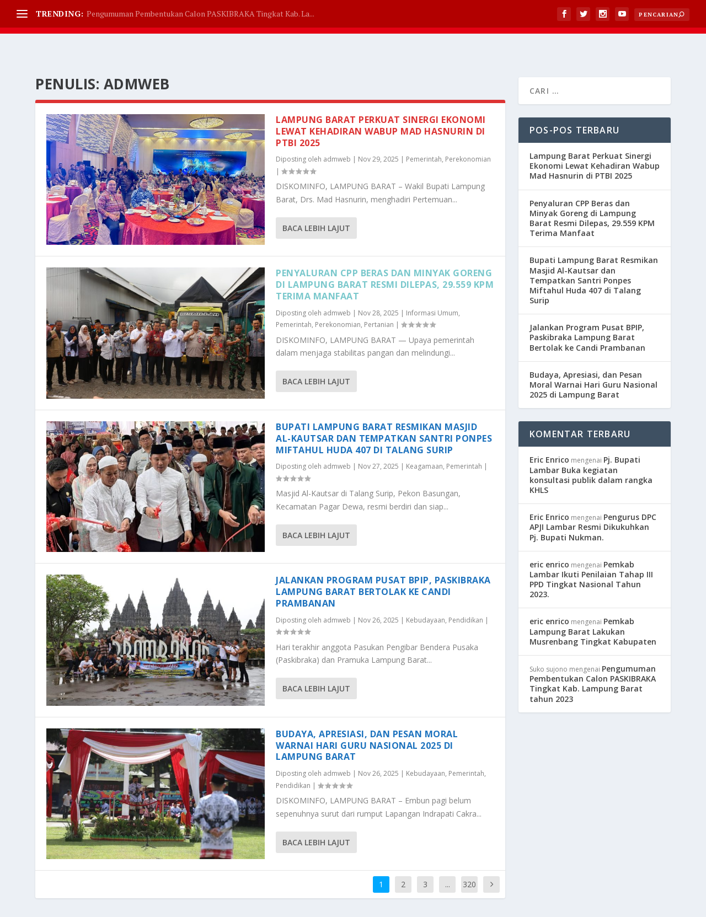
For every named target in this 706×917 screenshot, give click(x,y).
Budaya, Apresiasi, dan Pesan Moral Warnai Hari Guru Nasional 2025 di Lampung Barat (367, 718)
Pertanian (379, 297)
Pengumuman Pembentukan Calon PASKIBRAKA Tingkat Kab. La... (200, 13)
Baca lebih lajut (316, 200)
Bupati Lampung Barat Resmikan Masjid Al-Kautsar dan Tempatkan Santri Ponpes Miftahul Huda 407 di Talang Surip (384, 410)
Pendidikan (465, 592)
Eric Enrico (549, 432)
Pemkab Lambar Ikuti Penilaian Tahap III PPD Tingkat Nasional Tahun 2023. (591, 552)
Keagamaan (424, 438)
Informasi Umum (432, 285)
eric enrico (549, 537)
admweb (337, 131)
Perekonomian (468, 131)
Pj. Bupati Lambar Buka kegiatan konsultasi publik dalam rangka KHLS (591, 447)
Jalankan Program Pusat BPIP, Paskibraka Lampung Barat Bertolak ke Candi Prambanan (383, 564)
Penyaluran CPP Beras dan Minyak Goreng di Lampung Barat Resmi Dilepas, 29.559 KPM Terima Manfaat (385, 257)
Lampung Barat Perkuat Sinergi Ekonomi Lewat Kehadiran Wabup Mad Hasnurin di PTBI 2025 (381, 103)
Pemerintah (424, 131)
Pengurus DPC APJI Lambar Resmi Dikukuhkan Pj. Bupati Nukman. (593, 499)
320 (469, 856)
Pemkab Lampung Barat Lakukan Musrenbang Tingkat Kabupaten (593, 603)
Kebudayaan (425, 592)
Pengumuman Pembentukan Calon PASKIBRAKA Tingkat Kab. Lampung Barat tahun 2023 (593, 656)
